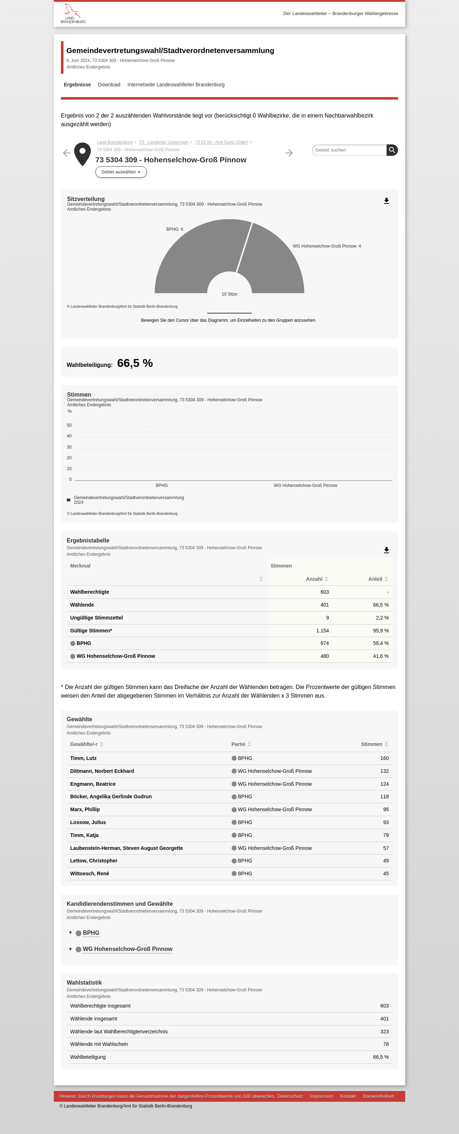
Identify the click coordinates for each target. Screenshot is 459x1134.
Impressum (321, 1096)
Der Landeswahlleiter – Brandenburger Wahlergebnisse (340, 13)
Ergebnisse (77, 84)
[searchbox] (355, 150)
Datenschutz (290, 1096)
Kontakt (348, 1096)
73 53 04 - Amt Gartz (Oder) (222, 142)
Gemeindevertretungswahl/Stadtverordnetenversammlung (170, 50)
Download (109, 84)
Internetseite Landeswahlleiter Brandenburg (176, 84)
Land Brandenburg (114, 142)
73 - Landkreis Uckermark (163, 142)
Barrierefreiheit (378, 1096)
